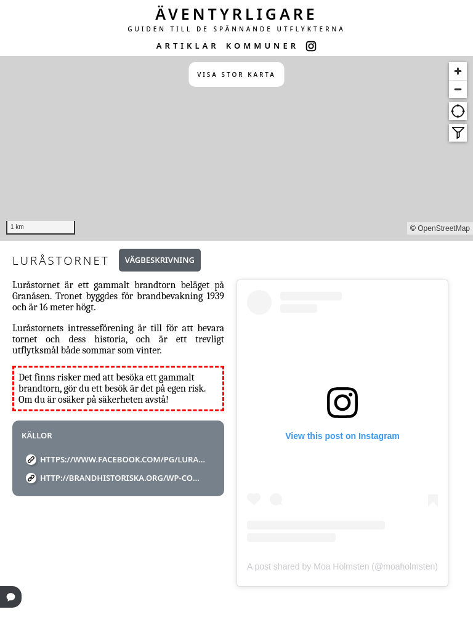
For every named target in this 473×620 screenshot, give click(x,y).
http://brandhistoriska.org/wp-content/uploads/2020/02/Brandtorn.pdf (123, 477)
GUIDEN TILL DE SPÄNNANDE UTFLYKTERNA (236, 29)
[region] (236, 148)
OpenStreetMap (444, 228)
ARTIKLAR (187, 45)
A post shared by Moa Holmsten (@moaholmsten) (342, 566)
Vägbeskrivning (160, 259)
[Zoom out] (458, 89)
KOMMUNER (262, 45)
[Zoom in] (458, 71)
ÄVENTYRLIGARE (236, 13)
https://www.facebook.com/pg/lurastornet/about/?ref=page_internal (123, 459)
